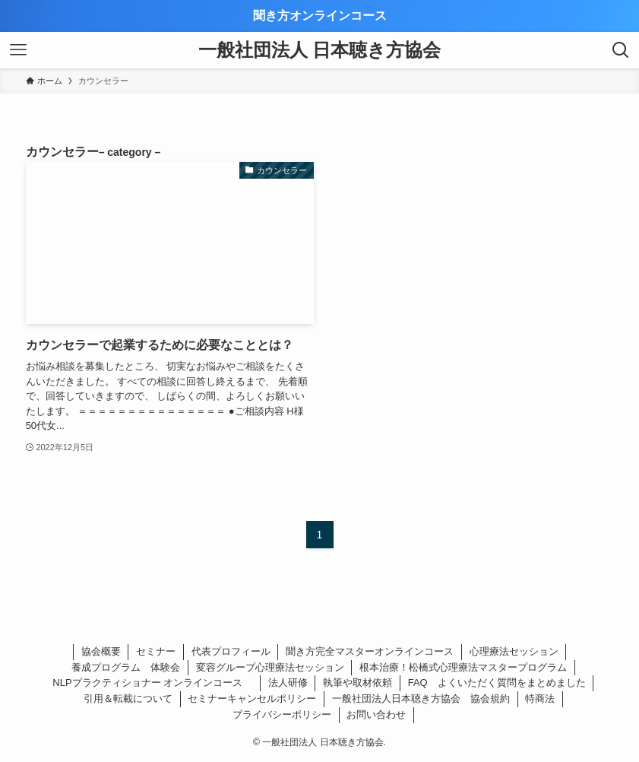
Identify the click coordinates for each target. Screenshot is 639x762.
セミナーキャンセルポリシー (252, 698)
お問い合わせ (376, 714)
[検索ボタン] (621, 50)
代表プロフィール (230, 651)
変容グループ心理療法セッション (270, 667)
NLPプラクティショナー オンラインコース (152, 682)
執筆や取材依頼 (357, 682)
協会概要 (101, 651)
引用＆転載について (128, 698)
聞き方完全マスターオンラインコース (370, 651)
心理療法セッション (514, 651)
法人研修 (288, 682)
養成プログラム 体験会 (125, 667)
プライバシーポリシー (282, 714)
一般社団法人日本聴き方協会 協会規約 (421, 698)
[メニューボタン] (18, 50)
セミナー (156, 651)
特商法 (540, 698)
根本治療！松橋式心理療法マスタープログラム (463, 667)
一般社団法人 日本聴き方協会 (319, 50)
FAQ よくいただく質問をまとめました (497, 682)
